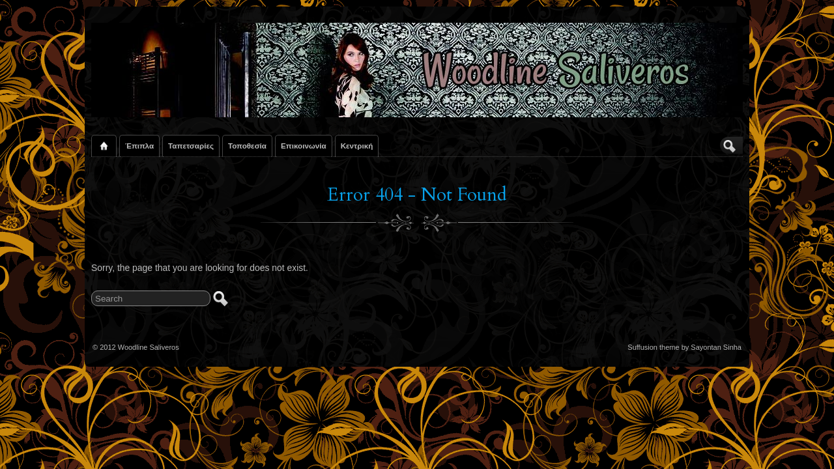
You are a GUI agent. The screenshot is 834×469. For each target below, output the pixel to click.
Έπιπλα (139, 145)
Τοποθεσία (247, 145)
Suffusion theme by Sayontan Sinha (684, 347)
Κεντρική (357, 145)
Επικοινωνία (303, 145)
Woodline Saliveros (148, 347)
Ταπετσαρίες (191, 145)
